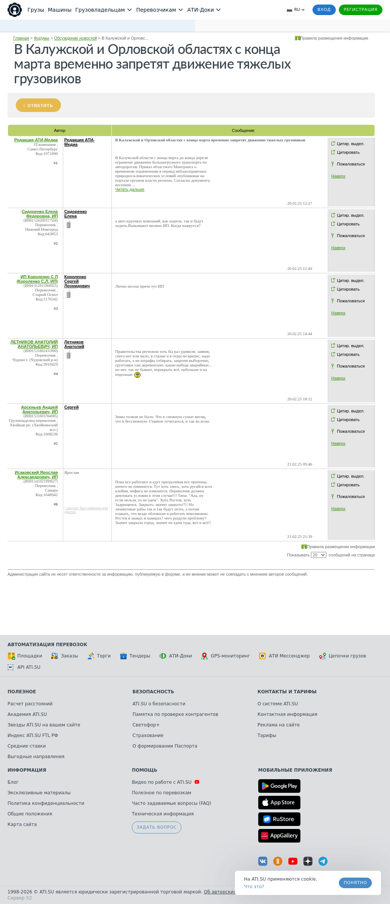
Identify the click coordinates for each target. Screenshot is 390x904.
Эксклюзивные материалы (39, 792)
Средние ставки (27, 746)
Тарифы (266, 735)
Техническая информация (163, 814)
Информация (27, 770)
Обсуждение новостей (75, 38)
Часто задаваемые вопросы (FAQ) (171, 803)
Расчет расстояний (30, 703)
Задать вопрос (157, 827)
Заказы (64, 656)
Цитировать (348, 152)
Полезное (22, 691)
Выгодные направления (36, 756)
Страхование (148, 735)
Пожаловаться (351, 164)
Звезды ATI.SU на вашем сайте (44, 725)
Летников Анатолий (74, 344)
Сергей (71, 407)
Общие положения (30, 814)
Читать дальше (130, 189)
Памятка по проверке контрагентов (175, 714)
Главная (21, 38)
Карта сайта (22, 824)
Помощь (144, 770)
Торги (99, 656)
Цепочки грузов (342, 656)
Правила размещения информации (334, 38)
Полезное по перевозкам (161, 792)
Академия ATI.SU (27, 714)
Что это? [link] (254, 886)
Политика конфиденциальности (46, 803)
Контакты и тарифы (287, 691)
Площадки (25, 656)
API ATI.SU (24, 667)
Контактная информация (287, 714)
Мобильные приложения (295, 770)
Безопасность (153, 691)
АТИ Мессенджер (284, 656)
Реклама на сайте (278, 725)
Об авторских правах (229, 892)
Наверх (338, 176)
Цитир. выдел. (350, 143)
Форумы (41, 38)
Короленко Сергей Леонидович (77, 281)
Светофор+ (146, 725)
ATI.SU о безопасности (159, 703)
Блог (13, 782)
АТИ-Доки (175, 656)
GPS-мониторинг (225, 656)
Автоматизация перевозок (47, 644)
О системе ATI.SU (277, 703)
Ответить (40, 105)
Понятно (355, 882)
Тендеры (135, 656)
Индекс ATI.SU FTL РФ (33, 735)
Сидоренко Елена (75, 213)
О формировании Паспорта (165, 746)
